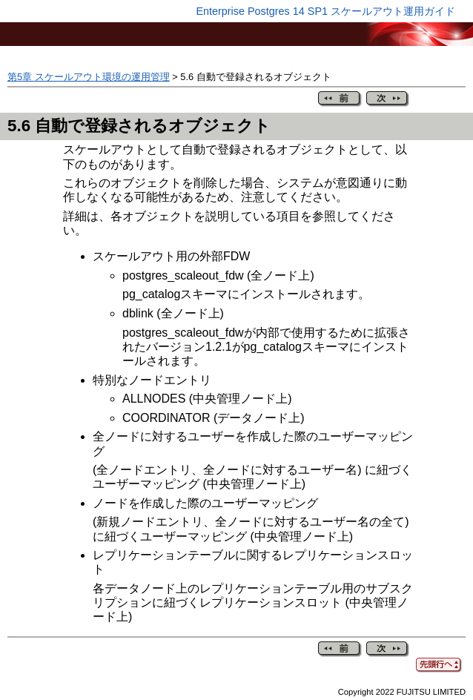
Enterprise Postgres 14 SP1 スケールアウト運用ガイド (325, 11)
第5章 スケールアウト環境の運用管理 (88, 76)
